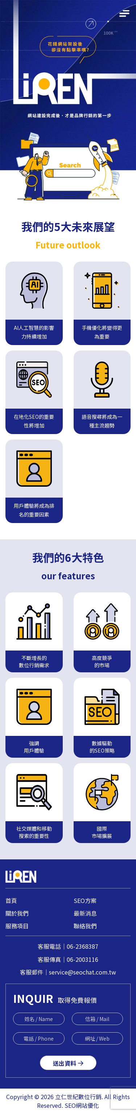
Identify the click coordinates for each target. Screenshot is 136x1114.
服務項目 (17, 925)
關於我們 (17, 913)
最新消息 (85, 913)
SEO (70, 1105)
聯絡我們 (85, 925)
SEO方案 (85, 900)
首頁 (11, 900)
